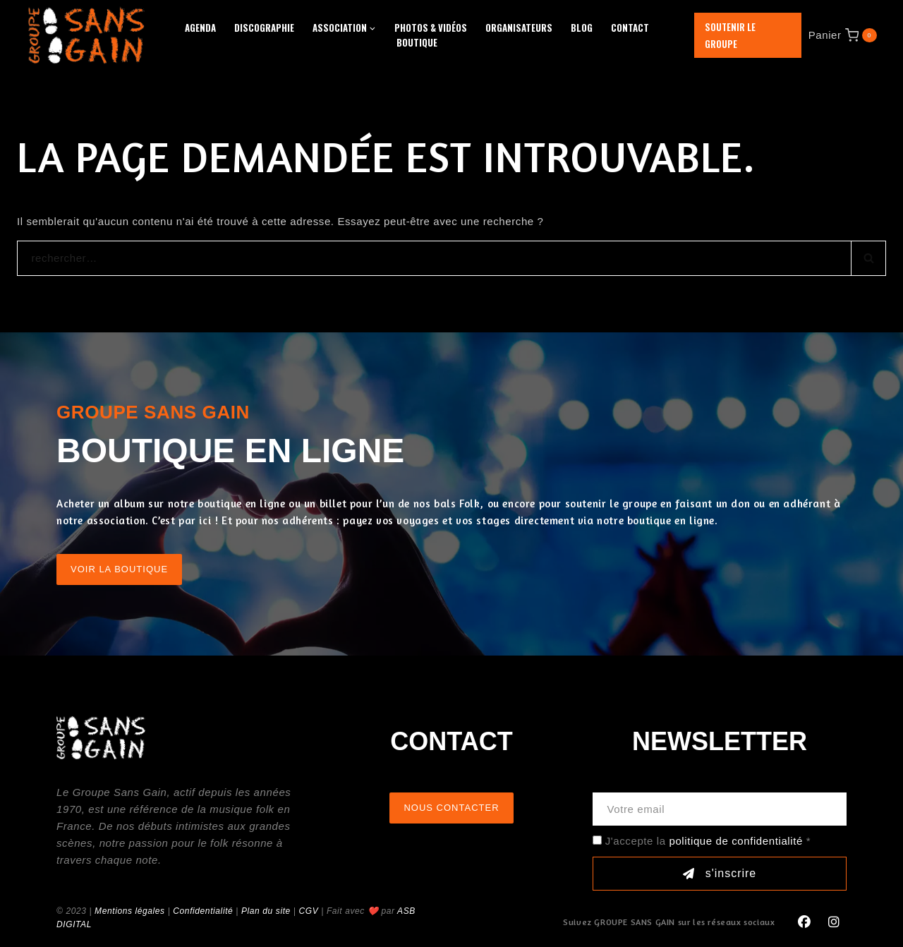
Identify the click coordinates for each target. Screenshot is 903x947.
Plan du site (266, 911)
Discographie (264, 27)
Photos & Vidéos (430, 27)
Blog (582, 27)
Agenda (200, 27)
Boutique (416, 42)
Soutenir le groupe (730, 35)
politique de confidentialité (735, 841)
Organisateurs (518, 27)
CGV (308, 911)
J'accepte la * (708, 841)
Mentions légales (130, 911)
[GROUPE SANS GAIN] (87, 35)
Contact (630, 27)
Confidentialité (203, 911)
